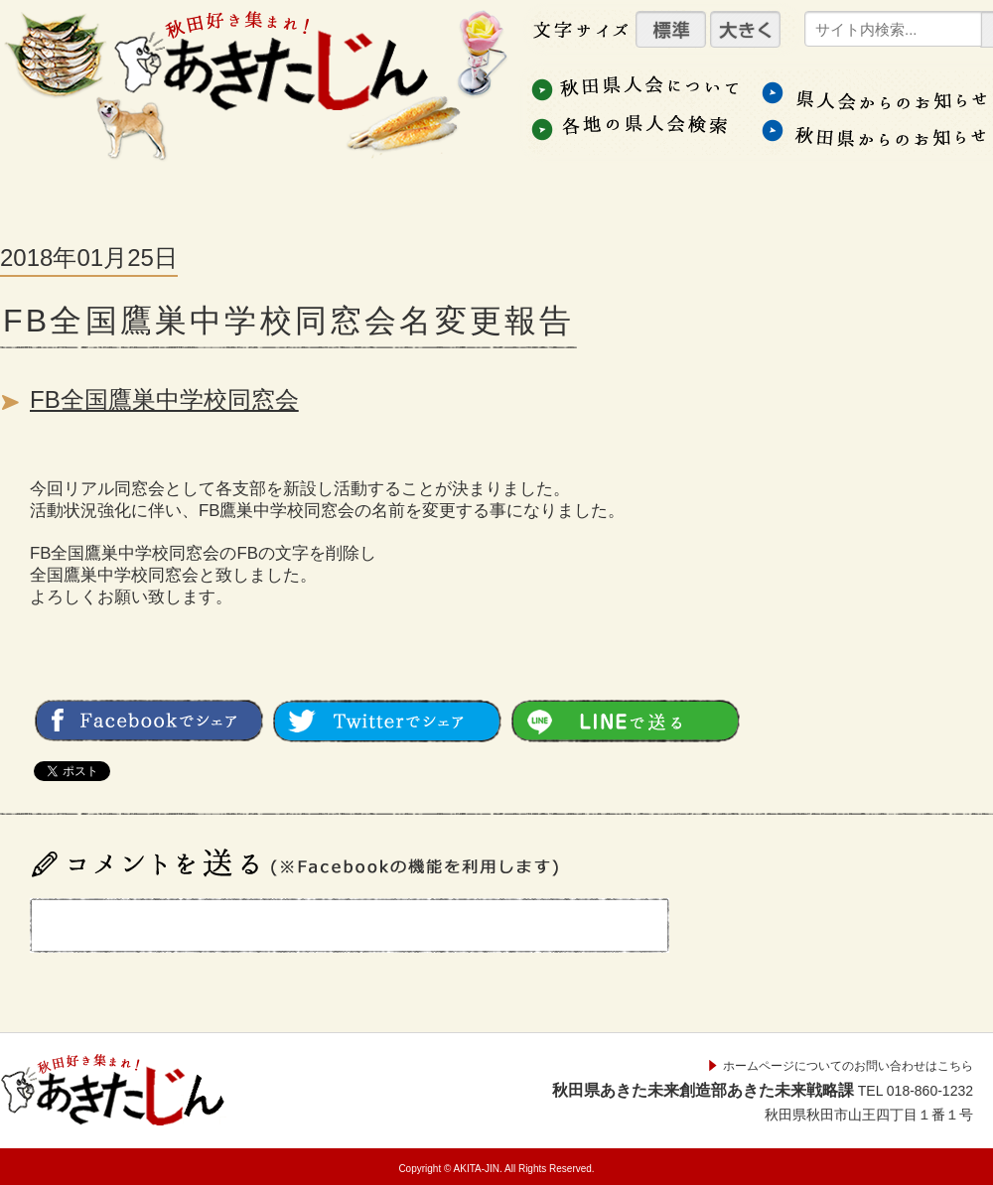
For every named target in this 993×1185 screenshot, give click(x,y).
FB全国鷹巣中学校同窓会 (164, 399)
